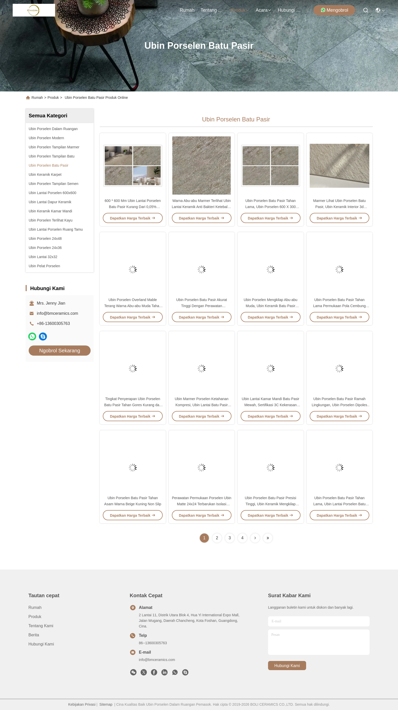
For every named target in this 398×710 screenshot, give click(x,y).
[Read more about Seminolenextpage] (255, 538)
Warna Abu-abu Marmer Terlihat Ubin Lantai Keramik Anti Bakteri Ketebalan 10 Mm (201, 207)
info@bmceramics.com (57, 313)
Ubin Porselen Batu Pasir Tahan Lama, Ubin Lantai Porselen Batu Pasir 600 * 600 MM (339, 504)
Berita (33, 635)
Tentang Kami (213, 10)
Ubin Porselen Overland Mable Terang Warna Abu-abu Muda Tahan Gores (132, 306)
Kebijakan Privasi (81, 704)
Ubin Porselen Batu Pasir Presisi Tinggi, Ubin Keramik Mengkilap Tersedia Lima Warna (270, 504)
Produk (240, 10)
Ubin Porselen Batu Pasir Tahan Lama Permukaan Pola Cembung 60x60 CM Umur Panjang (339, 306)
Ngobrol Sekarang (59, 350)
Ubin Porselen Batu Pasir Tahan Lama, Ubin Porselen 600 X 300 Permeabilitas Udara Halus (270, 207)
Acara (264, 10)
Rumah (187, 10)
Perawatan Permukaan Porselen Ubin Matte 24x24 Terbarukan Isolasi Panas (201, 504)
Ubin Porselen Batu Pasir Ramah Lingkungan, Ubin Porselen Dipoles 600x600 (339, 405)
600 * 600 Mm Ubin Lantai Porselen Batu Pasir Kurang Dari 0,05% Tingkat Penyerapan (133, 207)
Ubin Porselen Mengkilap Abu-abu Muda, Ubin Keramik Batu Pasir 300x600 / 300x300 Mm (270, 306)
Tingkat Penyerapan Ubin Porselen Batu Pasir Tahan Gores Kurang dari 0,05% (132, 405)
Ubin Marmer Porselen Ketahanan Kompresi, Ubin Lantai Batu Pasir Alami (201, 405)
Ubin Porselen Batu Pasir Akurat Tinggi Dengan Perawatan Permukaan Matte (201, 306)
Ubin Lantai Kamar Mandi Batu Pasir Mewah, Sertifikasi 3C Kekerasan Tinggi (270, 405)
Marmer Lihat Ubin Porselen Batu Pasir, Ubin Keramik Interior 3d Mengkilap (339, 207)
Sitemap (105, 704)
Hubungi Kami (290, 10)
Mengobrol (334, 10)
